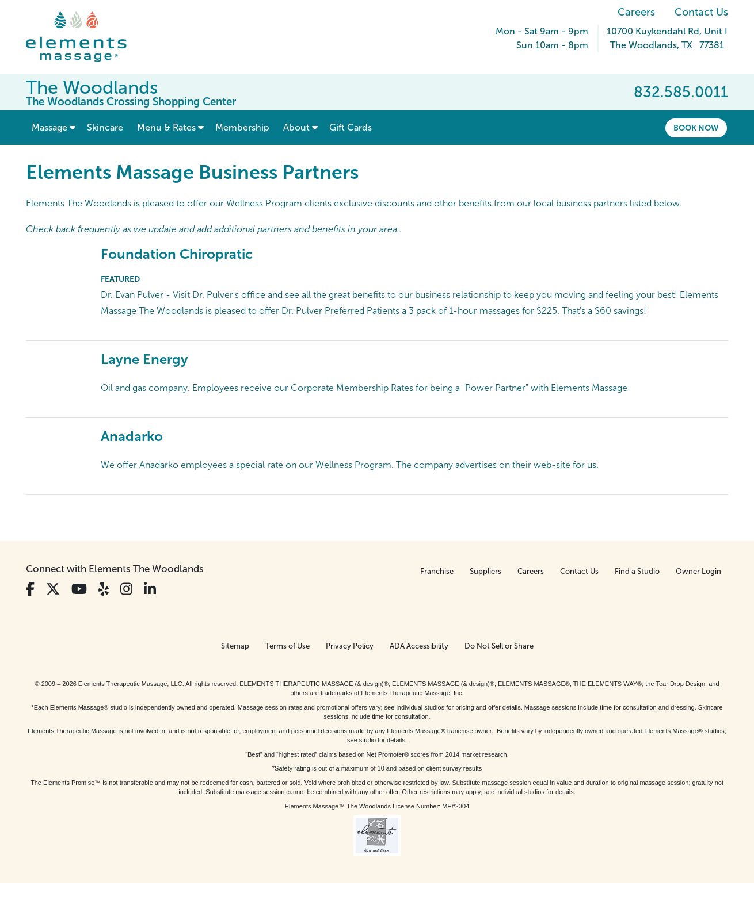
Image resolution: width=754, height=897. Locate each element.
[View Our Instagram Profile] (126, 589)
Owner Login (698, 571)
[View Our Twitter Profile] (52, 589)
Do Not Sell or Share (499, 646)
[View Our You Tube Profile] (79, 589)
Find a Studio (637, 571)
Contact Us (701, 12)
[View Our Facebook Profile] (30, 589)
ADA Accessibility (419, 646)
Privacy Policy (350, 646)
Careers (636, 12)
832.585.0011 (681, 92)
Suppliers (485, 571)
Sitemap (235, 646)
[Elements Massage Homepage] (85, 37)
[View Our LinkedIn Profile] (150, 589)
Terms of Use (287, 646)
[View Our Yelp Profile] (103, 589)
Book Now (696, 127)
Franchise (437, 571)
